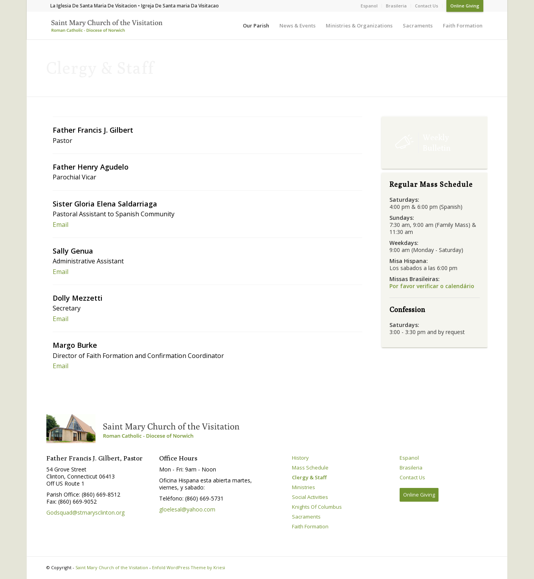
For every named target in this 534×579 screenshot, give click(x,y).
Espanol (369, 6)
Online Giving (464, 6)
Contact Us (426, 6)
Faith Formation (310, 526)
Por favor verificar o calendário (431, 286)
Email (60, 224)
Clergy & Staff (309, 477)
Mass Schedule (310, 467)
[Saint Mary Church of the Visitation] (105, 27)
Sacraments (306, 516)
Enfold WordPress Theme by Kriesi (188, 567)
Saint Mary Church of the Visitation (111, 567)
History (300, 458)
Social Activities (310, 497)
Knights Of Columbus (317, 507)
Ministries (303, 487)
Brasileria (396, 6)
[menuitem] (369, 6)
